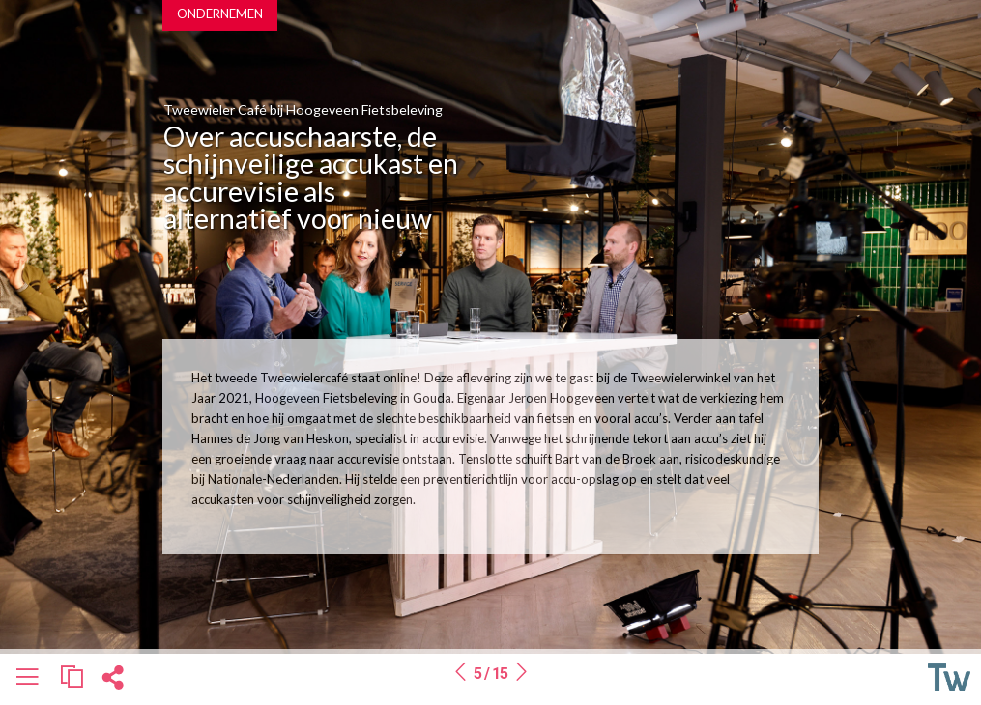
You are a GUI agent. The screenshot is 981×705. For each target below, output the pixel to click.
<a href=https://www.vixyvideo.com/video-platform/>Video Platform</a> (653, 154)
